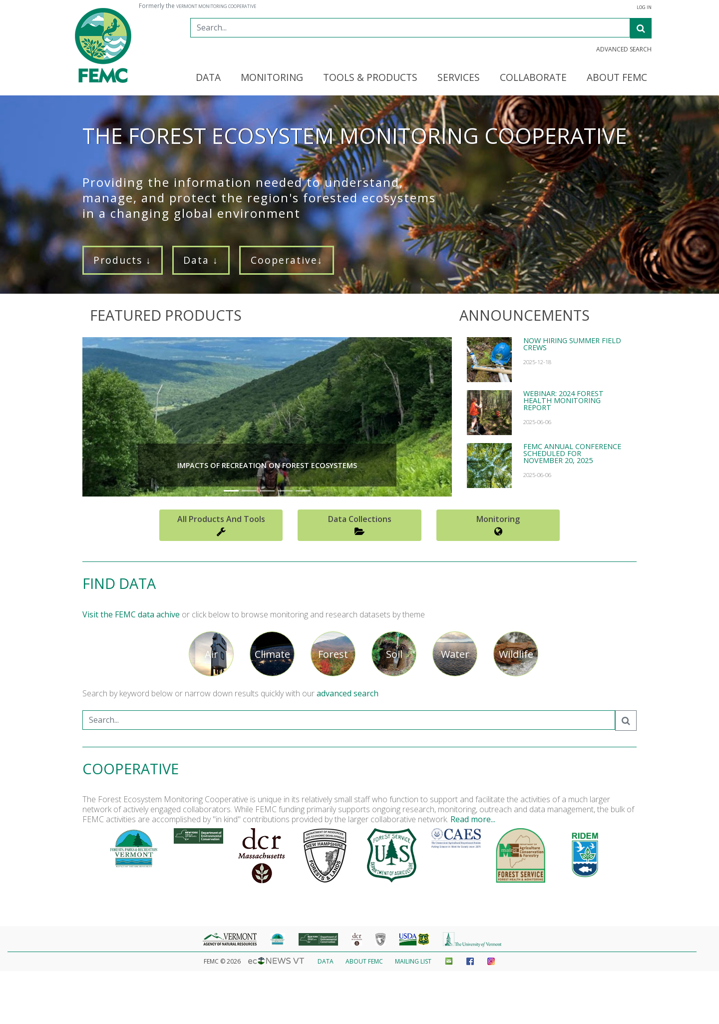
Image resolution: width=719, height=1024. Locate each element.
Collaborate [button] (533, 77)
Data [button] (208, 77)
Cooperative (287, 260)
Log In (644, 7)
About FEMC (364, 961)
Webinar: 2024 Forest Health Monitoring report (563, 401)
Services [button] (458, 77)
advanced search (347, 693)
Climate (272, 654)
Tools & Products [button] (370, 77)
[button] (110, 417)
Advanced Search (624, 49)
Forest (333, 654)
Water (455, 654)
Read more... (472, 819)
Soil (394, 654)
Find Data (119, 583)
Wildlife (516, 654)
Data (201, 260)
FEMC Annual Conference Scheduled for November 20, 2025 (572, 454)
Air (211, 654)
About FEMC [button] (617, 77)
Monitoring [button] (272, 77)
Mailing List (413, 961)
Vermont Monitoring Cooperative (216, 6)
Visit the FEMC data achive (131, 614)
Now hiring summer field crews (572, 344)
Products (122, 260)
